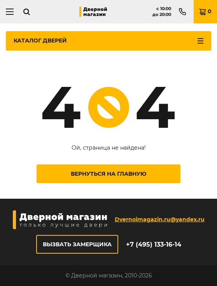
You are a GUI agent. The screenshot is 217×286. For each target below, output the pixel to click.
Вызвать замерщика (77, 244)
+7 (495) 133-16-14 (153, 244)
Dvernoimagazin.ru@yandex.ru (160, 219)
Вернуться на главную (109, 173)
